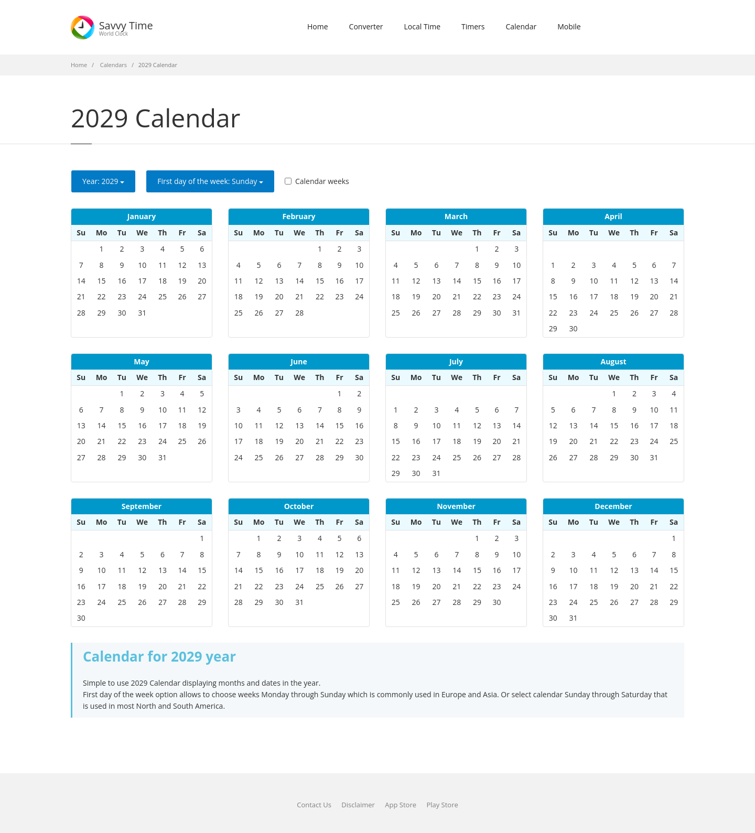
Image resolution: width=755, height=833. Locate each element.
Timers (472, 26)
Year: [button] (103, 181)
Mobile (569, 26)
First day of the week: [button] (210, 181)
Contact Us (314, 804)
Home (317, 26)
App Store (400, 804)
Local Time (422, 26)
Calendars (113, 65)
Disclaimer (358, 804)
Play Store (442, 804)
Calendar (520, 26)
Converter (366, 26)
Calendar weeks (317, 181)
